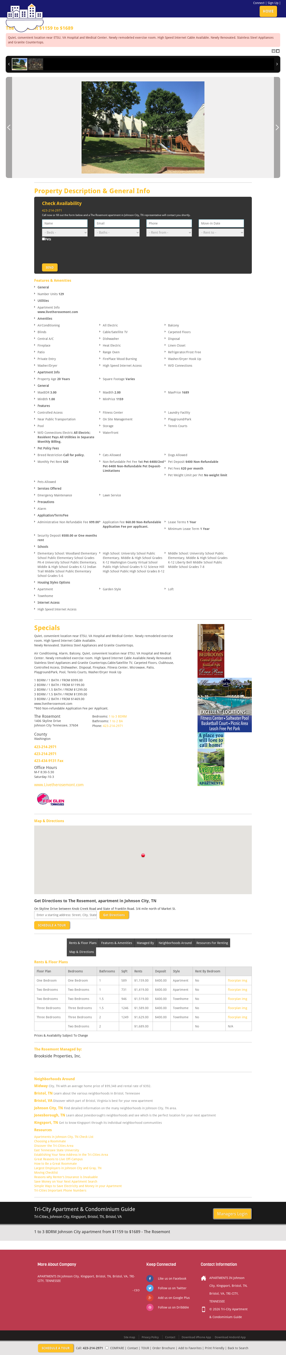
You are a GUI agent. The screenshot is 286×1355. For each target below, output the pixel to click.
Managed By (145, 943)
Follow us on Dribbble (173, 1307)
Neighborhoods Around (175, 943)
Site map (129, 1337)
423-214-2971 (52, 210)
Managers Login (232, 1213)
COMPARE (117, 1348)
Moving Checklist (46, 1172)
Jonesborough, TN (49, 1115)
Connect (259, 3)
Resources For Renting (212, 943)
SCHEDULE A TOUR (52, 925)
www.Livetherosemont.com (59, 784)
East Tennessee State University (56, 1150)
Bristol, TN (43, 1093)
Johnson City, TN (48, 1108)
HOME (268, 11)
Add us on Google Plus (174, 1298)
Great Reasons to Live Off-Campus (58, 1159)
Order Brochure (163, 1348)
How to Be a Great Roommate (55, 1163)
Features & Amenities (116, 943)
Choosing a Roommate (50, 1141)
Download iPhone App (196, 1337)
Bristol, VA (43, 1101)
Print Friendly (214, 1348)
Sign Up (273, 3)
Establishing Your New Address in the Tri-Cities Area (71, 1154)
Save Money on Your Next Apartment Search (65, 1181)
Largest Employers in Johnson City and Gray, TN (67, 1168)
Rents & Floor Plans (83, 943)
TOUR (145, 1348)
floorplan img (237, 980)
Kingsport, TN (46, 1122)
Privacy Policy (150, 1337)
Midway (41, 1086)
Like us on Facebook (172, 1278)
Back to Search (238, 1348)
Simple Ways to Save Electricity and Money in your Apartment (78, 1186)
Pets (48, 239)
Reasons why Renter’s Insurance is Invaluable (66, 1177)
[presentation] (76, 251)
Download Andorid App (230, 1337)
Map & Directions (81, 952)
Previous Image (9, 127)
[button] (143, 856)
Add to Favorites (190, 1348)
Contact (132, 1348)
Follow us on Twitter (172, 1288)
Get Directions (114, 915)
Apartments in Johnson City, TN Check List (63, 1137)
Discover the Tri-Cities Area (53, 1146)
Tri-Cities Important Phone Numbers (60, 1190)
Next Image (277, 127)
